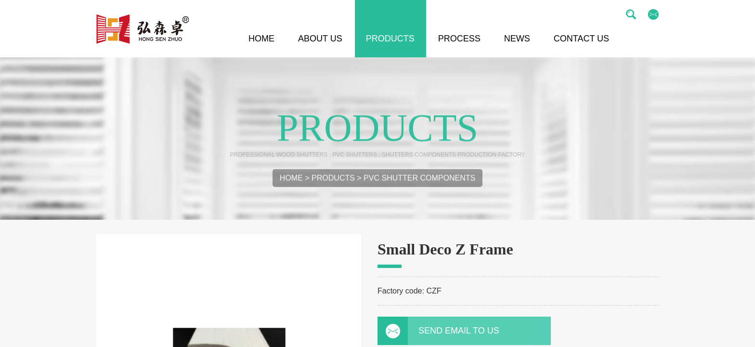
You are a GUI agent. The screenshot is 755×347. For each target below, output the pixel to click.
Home (291, 180)
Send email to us (442, 330)
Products (333, 180)
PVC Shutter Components (419, 180)
